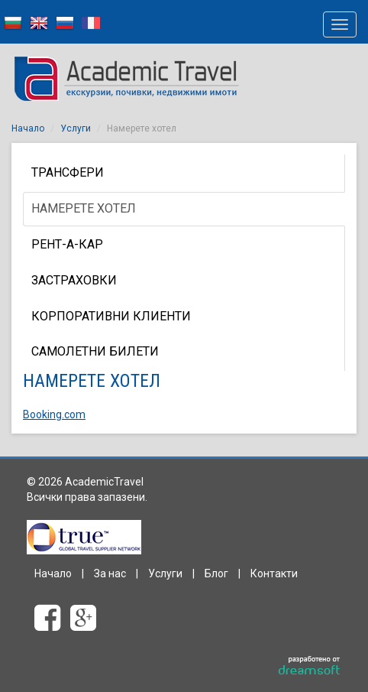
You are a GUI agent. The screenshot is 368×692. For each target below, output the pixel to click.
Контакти (274, 573)
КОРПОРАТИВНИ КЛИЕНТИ (111, 316)
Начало (27, 128)
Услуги (75, 128)
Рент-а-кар (67, 244)
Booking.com (54, 414)
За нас (110, 573)
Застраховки (74, 280)
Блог (216, 573)
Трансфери (67, 172)
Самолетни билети (95, 351)
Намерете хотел (83, 208)
